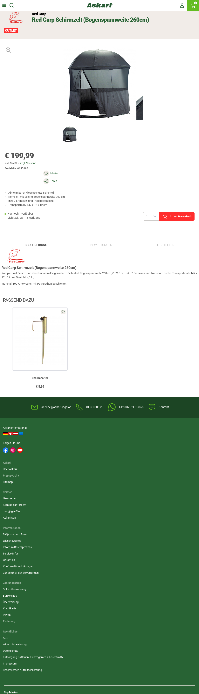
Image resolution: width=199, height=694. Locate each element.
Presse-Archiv (77, 441)
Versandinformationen (48, 654)
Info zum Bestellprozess (18, 481)
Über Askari (76, 434)
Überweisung (142, 481)
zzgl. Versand (32, 162)
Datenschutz (77, 481)
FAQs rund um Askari (16, 468)
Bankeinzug (141, 475)
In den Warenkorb (144, 200)
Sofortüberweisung (146, 468)
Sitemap (74, 447)
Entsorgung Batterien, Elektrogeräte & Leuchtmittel (92, 490)
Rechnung (140, 501)
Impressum (76, 498)
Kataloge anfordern (146, 441)
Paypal (138, 494)
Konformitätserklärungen (19, 501)
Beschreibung (36, 233)
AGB (72, 468)
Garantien (10, 494)
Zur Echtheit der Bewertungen (22, 507)
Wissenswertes (13, 475)
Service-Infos (11, 488)
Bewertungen (102, 233)
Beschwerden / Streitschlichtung (88, 505)
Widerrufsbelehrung (81, 475)
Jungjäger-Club (143, 447)
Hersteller (164, 233)
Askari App (141, 453)
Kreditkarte (141, 488)
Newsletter (141, 434)
